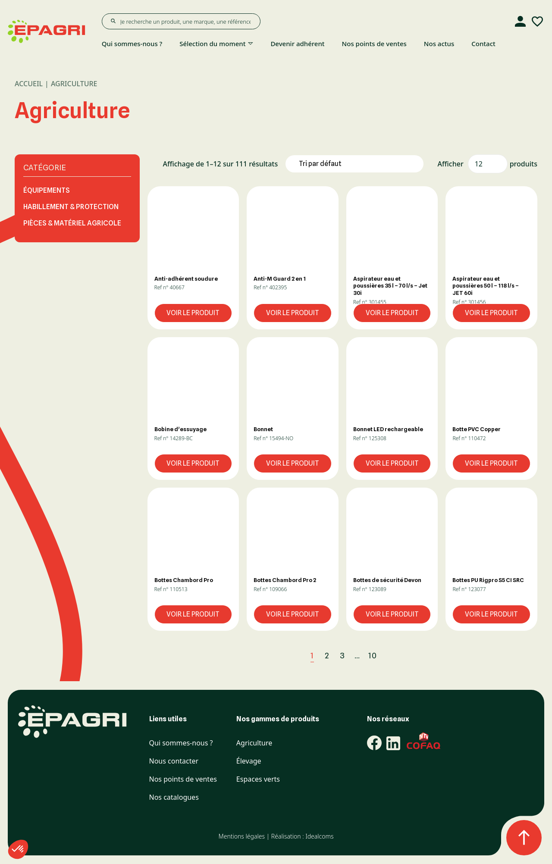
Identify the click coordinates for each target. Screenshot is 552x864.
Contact (483, 43)
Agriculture (254, 743)
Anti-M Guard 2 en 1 (280, 278)
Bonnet (263, 429)
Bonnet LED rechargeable (388, 429)
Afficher (451, 164)
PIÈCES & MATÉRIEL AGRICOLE (72, 223)
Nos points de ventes (374, 43)
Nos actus (439, 43)
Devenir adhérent (297, 43)
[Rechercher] (113, 21)
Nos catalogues (174, 797)
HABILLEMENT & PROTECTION (71, 207)
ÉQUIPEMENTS (46, 190)
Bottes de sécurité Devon (387, 579)
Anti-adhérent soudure (186, 278)
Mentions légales (241, 836)
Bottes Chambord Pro (183, 579)
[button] (193, 232)
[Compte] (520, 21)
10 (372, 655)
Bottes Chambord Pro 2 (285, 579)
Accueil (29, 83)
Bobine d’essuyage (180, 429)
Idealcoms (319, 836)
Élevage (248, 761)
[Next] (391, 656)
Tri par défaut (320, 164)
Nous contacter (174, 761)
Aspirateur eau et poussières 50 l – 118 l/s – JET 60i (485, 286)
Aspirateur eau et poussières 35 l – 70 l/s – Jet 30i (390, 286)
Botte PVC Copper (476, 429)
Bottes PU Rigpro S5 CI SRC (488, 579)
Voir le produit (193, 313)
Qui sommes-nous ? (132, 43)
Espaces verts (258, 779)
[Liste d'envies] (537, 21)
